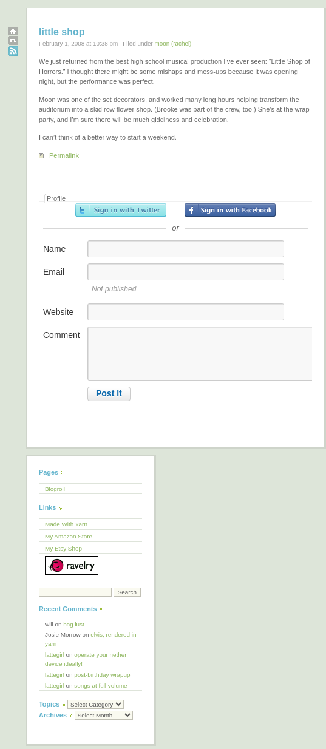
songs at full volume (100, 685)
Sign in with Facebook (230, 210)
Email (53, 272)
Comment (61, 335)
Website (58, 312)
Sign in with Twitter (120, 210)
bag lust (73, 624)
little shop (62, 32)
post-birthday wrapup (102, 674)
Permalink (64, 155)
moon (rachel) (172, 43)
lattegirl (54, 654)
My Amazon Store (68, 536)
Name (54, 249)
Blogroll (55, 489)
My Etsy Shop (63, 548)
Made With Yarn (66, 524)
